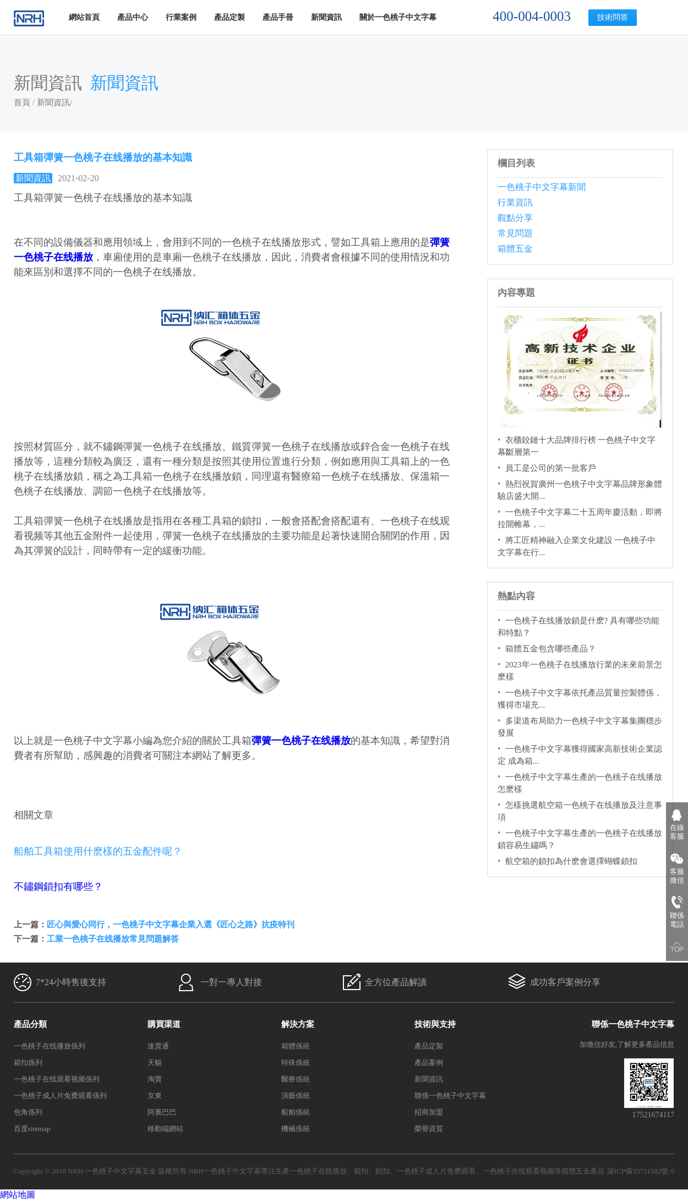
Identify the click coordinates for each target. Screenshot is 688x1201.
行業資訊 (515, 202)
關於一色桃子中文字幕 (397, 17)
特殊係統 (295, 1062)
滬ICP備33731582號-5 (640, 1171)
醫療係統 (295, 1079)
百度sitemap (32, 1128)
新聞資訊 (326, 17)
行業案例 (181, 17)
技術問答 (612, 17)
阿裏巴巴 (162, 1112)
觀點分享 (515, 217)
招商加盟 (428, 1112)
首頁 (22, 102)
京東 (155, 1095)
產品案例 (428, 1062)
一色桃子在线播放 (318, 1171)
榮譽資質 (428, 1128)
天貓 (155, 1062)
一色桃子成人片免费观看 (436, 1171)
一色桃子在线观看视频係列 (57, 1079)
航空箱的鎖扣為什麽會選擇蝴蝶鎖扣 (571, 861)
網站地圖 (17, 1194)
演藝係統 (295, 1095)
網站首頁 (84, 17)
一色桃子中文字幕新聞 (542, 187)
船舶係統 (295, 1112)
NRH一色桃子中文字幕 (225, 1171)
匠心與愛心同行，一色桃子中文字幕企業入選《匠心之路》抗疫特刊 (170, 924)
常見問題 (515, 233)
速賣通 (158, 1046)
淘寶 (155, 1079)
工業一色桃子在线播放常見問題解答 (113, 938)
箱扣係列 (28, 1062)
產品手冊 (278, 17)
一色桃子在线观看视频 (518, 1171)
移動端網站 (165, 1128)
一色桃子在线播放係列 (49, 1046)
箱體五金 (515, 248)
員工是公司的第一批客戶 (550, 468)
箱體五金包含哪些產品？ (550, 648)
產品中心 (132, 17)
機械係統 (295, 1128)
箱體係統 (295, 1046)
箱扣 (361, 1171)
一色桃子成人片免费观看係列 (60, 1095)
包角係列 (28, 1112)
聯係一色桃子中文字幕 (450, 1095)
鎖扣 (382, 1171)
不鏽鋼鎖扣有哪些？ (58, 886)
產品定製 (229, 17)
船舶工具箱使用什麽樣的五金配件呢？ (98, 851)
